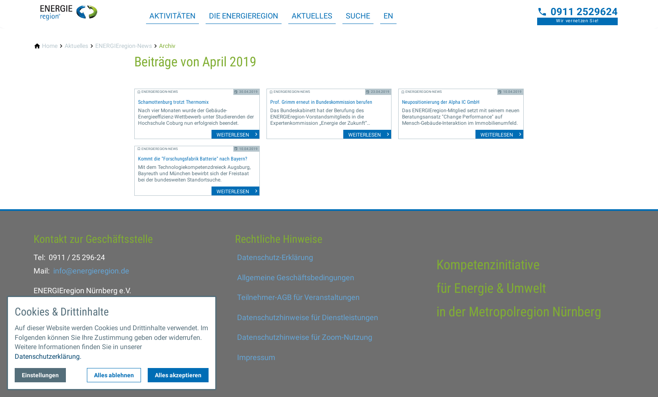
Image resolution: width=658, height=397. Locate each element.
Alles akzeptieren (178, 375)
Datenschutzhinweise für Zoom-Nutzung (304, 337)
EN (388, 15)
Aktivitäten (172, 15)
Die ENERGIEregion (243, 15)
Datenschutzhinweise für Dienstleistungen (307, 317)
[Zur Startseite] (73, 13)
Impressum (256, 357)
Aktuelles (312, 15)
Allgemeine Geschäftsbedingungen (295, 277)
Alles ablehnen (114, 375)
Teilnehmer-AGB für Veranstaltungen (298, 297)
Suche (358, 15)
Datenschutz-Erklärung (275, 257)
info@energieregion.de (91, 270)
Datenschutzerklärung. (48, 356)
